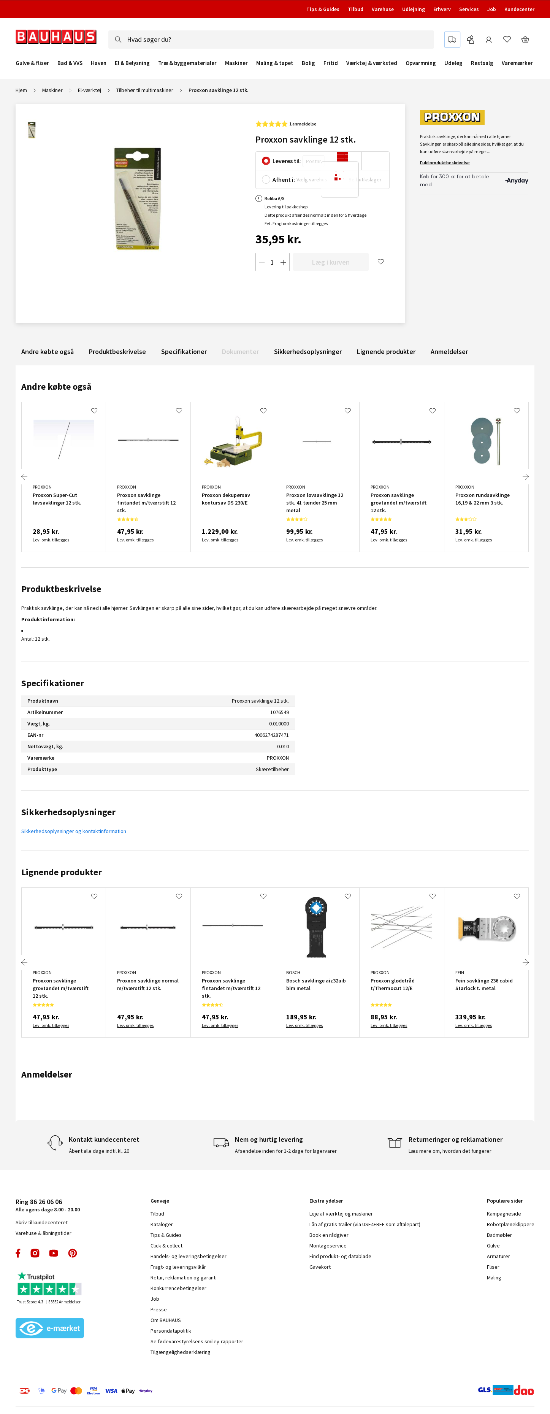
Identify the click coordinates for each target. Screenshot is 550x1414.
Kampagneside (504, 1213)
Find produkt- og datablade (340, 1256)
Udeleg (453, 63)
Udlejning (413, 9)
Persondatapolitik (171, 1330)
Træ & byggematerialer (187, 63)
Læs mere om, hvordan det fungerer (450, 1150)
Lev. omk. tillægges (51, 540)
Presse (159, 1309)
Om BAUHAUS (166, 1320)
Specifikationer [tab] (52, 683)
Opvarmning (421, 63)
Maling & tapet (274, 63)
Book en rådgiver (329, 1234)
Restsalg (482, 63)
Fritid (330, 63)
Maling (494, 1277)
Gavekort (320, 1266)
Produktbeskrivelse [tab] (61, 589)
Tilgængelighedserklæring (181, 1352)
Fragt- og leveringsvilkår (178, 1266)
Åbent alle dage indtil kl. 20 (99, 1150)
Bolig (308, 63)
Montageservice (328, 1245)
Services (469, 9)
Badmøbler (499, 1234)
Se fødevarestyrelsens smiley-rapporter (197, 1341)
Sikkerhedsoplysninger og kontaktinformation (73, 831)
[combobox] (271, 39)
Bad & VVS (69, 63)
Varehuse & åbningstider (43, 1233)
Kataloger (162, 1224)
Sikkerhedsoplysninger (308, 351)
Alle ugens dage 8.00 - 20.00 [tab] (48, 1205)
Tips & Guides (322, 9)
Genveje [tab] (160, 1200)
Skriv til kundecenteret (42, 1222)
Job (491, 9)
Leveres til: (287, 161)
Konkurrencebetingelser (178, 1288)
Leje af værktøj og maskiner (341, 1213)
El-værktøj (89, 90)
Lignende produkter (386, 351)
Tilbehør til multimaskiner (144, 90)
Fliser (493, 1266)
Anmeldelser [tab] (46, 1074)
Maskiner (236, 63)
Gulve (493, 1245)
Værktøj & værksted (371, 63)
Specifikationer (184, 351)
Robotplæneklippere (510, 1224)
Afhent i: (284, 179)
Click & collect (166, 1245)
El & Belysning (132, 63)
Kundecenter (519, 9)
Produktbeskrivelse (117, 351)
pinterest (72, 1253)
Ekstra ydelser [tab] (326, 1200)
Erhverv (442, 9)
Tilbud (355, 9)
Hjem (21, 90)
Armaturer (498, 1256)
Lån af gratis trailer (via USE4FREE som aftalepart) (364, 1224)
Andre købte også (47, 351)
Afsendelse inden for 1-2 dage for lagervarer (286, 1150)
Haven (98, 63)
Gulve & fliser (32, 63)
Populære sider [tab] (505, 1200)
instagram (35, 1253)
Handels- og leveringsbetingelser (189, 1256)
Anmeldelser (449, 351)
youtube (53, 1253)
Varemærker (517, 63)
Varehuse (383, 9)
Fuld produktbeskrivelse (445, 162)
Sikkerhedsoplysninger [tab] (68, 812)
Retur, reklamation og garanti (184, 1277)
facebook (18, 1253)
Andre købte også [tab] (56, 386)
